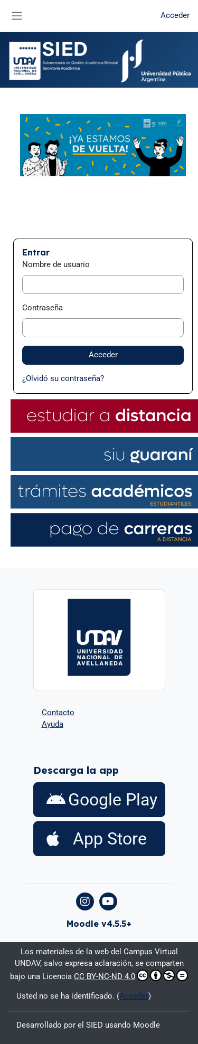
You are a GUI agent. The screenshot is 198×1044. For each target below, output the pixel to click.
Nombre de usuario (56, 264)
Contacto (58, 712)
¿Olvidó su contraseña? (63, 378)
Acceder (175, 15)
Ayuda (52, 724)
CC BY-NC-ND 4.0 (131, 975)
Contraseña (42, 307)
